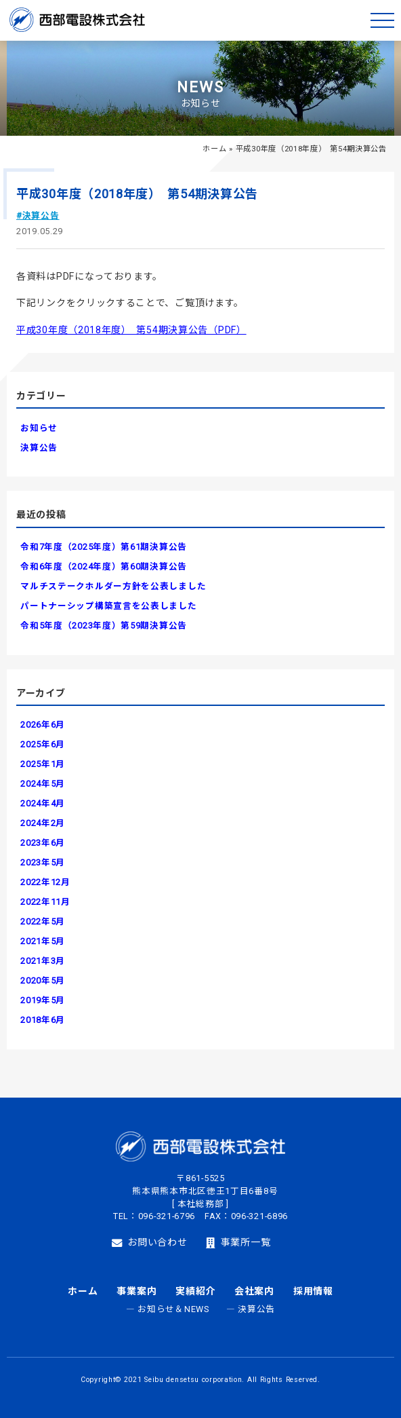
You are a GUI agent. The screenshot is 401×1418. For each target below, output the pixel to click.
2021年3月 (42, 961)
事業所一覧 (238, 1242)
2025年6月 (42, 744)
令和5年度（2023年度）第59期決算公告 (103, 625)
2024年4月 (42, 803)
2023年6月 (42, 843)
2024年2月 (42, 823)
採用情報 (313, 1291)
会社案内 (254, 1291)
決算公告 (39, 448)
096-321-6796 (166, 1216)
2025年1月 (42, 764)
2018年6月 (42, 1020)
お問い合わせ (150, 1242)
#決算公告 (38, 215)
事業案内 (136, 1291)
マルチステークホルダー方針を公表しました (113, 586)
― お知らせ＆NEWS (167, 1309)
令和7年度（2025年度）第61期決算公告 (103, 547)
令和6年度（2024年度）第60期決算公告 (103, 566)
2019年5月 (42, 1000)
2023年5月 (42, 862)
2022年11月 (45, 902)
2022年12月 (45, 882)
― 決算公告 (250, 1309)
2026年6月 (42, 725)
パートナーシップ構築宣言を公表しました (108, 606)
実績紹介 (195, 1291)
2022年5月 (42, 921)
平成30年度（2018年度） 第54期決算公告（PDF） (131, 329)
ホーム (214, 149)
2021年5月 (42, 941)
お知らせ (39, 428)
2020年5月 (42, 980)
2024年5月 (42, 784)
